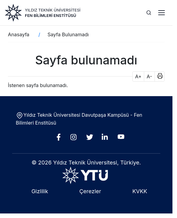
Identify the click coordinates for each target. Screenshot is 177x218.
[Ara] (149, 13)
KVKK (139, 191)
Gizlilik (39, 191)
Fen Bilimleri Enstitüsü (50, 15)
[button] (158, 76)
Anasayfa (18, 34)
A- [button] (149, 76)
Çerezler (90, 191)
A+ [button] (138, 76)
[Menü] (161, 13)
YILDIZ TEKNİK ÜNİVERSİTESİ (52, 10)
